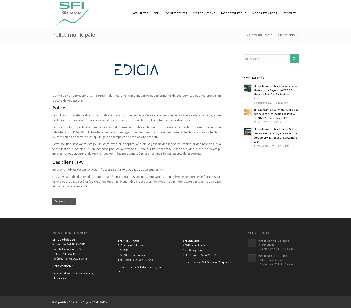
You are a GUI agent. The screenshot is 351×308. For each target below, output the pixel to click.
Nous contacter (62, 266)
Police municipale (73, 34)
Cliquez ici (59, 278)
